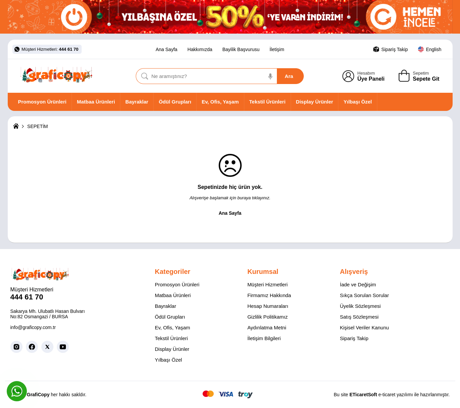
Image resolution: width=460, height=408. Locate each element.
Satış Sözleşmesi (359, 317)
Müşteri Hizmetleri (267, 284)
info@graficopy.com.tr (33, 327)
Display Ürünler (314, 102)
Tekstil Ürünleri (267, 102)
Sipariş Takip (354, 338)
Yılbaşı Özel (357, 102)
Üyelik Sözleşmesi (360, 306)
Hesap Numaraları (267, 306)
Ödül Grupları (175, 102)
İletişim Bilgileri (264, 338)
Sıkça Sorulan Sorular (364, 295)
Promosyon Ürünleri (42, 102)
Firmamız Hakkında (269, 295)
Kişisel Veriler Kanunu (364, 327)
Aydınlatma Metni (266, 327)
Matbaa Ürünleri (96, 102)
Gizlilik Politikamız (267, 317)
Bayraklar (136, 102)
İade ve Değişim (358, 284)
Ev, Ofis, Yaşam (220, 102)
